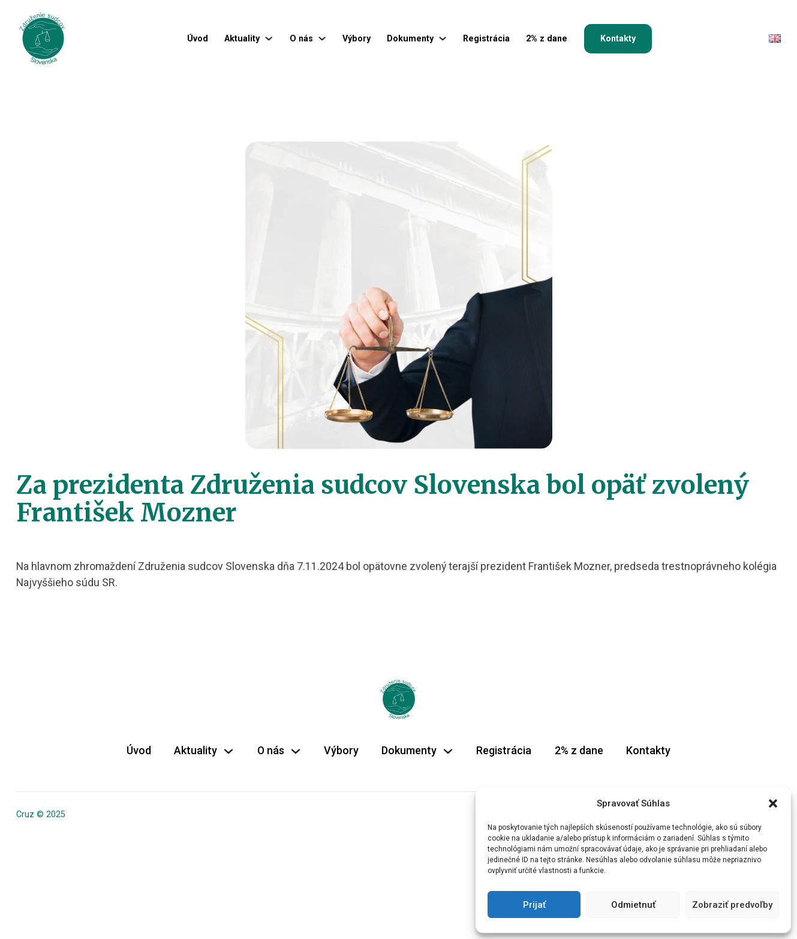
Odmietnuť (633, 904)
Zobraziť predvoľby (732, 904)
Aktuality (242, 38)
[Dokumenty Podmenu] (442, 38)
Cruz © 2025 (40, 814)
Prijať (534, 904)
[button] (773, 803)
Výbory (356, 38)
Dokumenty (410, 38)
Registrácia (486, 38)
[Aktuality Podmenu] (268, 38)
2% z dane (546, 38)
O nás (301, 38)
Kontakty (618, 38)
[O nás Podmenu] (322, 38)
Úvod (197, 38)
